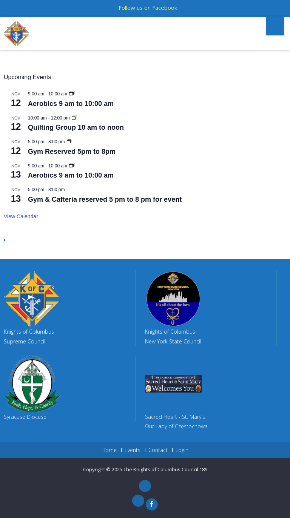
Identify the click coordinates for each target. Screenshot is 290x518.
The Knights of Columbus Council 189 (165, 469)
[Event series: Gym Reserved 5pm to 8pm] (69, 141)
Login (182, 450)
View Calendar (21, 216)
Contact (158, 450)
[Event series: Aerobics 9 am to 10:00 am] (71, 94)
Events (132, 450)
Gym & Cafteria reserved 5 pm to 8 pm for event (105, 199)
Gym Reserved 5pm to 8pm (72, 151)
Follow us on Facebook (148, 7)
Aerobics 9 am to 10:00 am (71, 103)
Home (109, 450)
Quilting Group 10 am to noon (76, 127)
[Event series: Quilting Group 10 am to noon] (74, 118)
